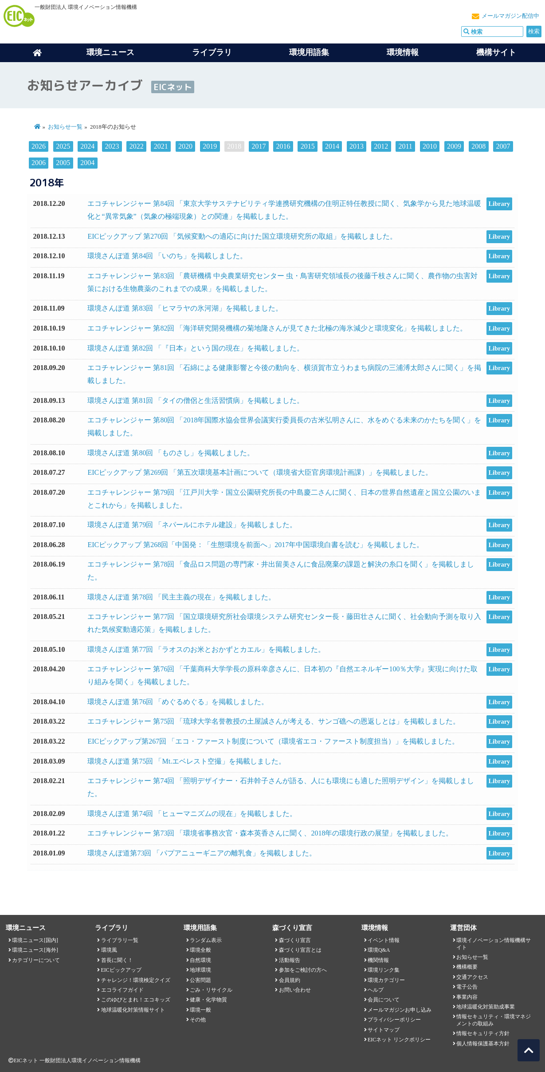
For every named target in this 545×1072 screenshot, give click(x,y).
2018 (234, 146)
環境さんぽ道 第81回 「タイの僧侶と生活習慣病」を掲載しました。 (195, 400)
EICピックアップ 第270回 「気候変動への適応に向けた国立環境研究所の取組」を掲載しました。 (242, 236)
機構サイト (496, 52)
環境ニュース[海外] (35, 950)
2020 (185, 146)
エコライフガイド (122, 990)
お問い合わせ (295, 990)
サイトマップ (384, 1030)
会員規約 (289, 980)
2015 (308, 146)
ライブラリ (212, 52)
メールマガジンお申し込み (399, 1010)
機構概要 (467, 967)
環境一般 (200, 1010)
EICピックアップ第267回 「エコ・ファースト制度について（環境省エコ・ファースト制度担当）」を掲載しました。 (273, 741)
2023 (112, 146)
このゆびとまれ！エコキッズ (135, 1000)
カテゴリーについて (36, 960)
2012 (381, 146)
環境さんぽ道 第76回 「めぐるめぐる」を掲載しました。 (177, 701)
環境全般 (200, 950)
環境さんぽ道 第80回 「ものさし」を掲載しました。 (170, 453)
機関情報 (378, 960)
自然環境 (200, 960)
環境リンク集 (384, 970)
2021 (161, 146)
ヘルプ (376, 990)
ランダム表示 (206, 940)
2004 (87, 162)
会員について (384, 1000)
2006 (38, 162)
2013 (356, 146)
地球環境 (200, 970)
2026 (38, 146)
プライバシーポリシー (394, 1020)
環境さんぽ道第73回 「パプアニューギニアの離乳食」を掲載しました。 (201, 853)
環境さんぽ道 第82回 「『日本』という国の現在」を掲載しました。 (195, 348)
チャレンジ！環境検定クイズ (135, 980)
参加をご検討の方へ (303, 970)
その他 (198, 1020)
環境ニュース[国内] (35, 940)
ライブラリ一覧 (119, 940)
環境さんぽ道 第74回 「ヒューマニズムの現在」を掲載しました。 (192, 813)
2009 (454, 146)
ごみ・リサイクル (211, 990)
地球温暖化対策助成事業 (485, 1007)
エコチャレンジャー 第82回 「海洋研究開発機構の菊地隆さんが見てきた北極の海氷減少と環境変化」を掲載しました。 (277, 328)
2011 (405, 146)
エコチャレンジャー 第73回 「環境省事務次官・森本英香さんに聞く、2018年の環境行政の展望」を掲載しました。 (270, 833)
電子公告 (467, 987)
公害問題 (200, 980)
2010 (430, 146)
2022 (136, 146)
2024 (87, 146)
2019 (210, 146)
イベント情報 (384, 940)
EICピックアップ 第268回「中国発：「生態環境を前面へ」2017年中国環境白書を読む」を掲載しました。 (255, 544)
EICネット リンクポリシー (399, 1040)
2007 (503, 146)
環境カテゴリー (386, 980)
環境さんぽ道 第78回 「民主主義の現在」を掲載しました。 (181, 597)
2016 (283, 146)
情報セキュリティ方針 (483, 1033)
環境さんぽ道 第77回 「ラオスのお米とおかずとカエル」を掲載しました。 (206, 649)
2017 (258, 146)
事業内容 (467, 997)
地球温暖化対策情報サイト (133, 1010)
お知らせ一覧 (65, 127)
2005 (63, 162)
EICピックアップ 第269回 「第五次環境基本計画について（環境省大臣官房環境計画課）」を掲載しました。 (259, 472)
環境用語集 (309, 52)
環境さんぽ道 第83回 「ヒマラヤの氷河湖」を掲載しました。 (184, 308)
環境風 (109, 950)
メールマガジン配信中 (510, 16)
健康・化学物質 (208, 1000)
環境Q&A (379, 950)
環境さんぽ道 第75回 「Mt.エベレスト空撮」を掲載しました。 (186, 761)
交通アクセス (472, 977)
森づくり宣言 (295, 940)
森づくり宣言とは (300, 950)
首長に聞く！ (117, 960)
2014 (332, 146)
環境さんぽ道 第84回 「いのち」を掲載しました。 (167, 256)
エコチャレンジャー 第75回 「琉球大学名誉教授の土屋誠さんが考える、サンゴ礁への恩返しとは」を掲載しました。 (273, 721)
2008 (478, 146)
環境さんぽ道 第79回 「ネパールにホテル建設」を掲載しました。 (192, 524)
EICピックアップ (121, 970)
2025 (63, 146)
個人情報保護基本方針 (483, 1043)
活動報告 (289, 960)
